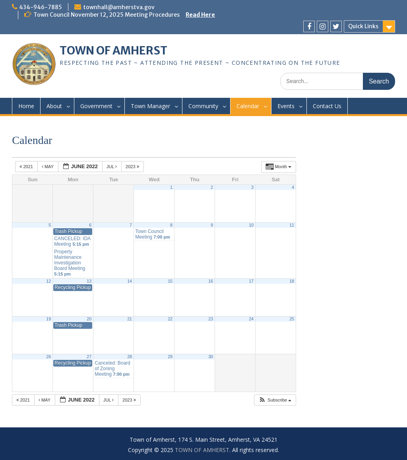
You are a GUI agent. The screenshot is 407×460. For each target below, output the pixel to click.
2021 (26, 166)
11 (291, 225)
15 (170, 281)
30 (210, 356)
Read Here (200, 14)
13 (89, 281)
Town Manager (150, 106)
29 (170, 356)
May (48, 166)
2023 (133, 166)
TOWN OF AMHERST (113, 50)
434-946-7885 (40, 7)
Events (286, 106)
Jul (112, 166)
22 (170, 318)
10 (251, 225)
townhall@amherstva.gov (119, 7)
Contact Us (327, 106)
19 (48, 318)
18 (291, 281)
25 (291, 318)
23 (210, 318)
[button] (274, 400)
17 (251, 281)
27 (89, 356)
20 (89, 318)
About (54, 106)
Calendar (247, 106)
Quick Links (363, 26)
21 (129, 318)
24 (251, 318)
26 (48, 356)
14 (129, 281)
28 (129, 356)
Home (26, 106)
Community (203, 106)
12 (48, 281)
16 (210, 281)
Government (96, 106)
